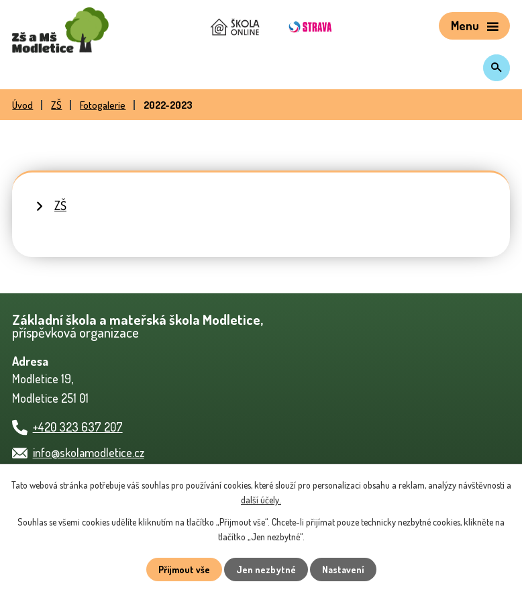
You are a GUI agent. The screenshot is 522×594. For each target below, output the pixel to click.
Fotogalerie (102, 104)
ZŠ (56, 104)
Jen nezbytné (266, 569)
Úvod (22, 104)
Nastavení (343, 569)
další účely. (261, 499)
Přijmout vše (184, 569)
